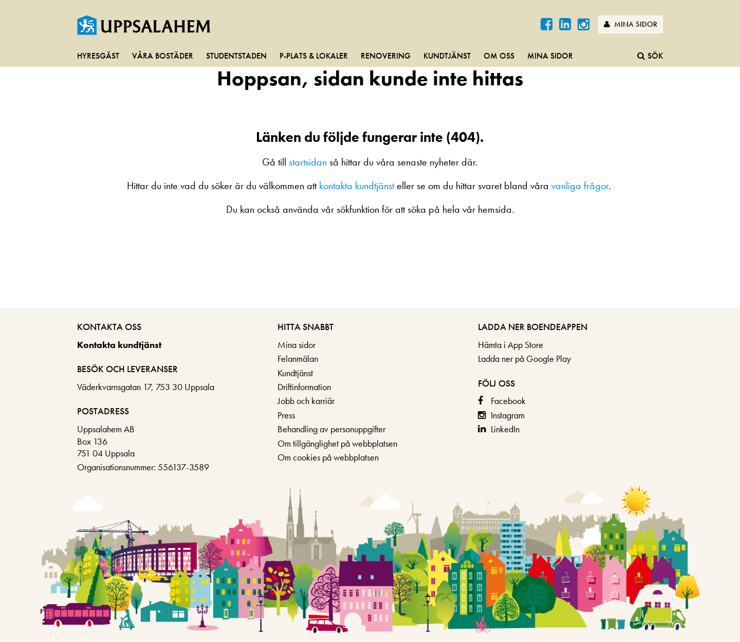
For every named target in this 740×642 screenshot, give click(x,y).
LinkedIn (505, 429)
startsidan (308, 162)
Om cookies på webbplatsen (328, 457)
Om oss (499, 55)
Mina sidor (630, 24)
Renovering (386, 55)
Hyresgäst (98, 55)
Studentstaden (236, 55)
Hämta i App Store (510, 345)
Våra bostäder (162, 55)
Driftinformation (304, 387)
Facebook (508, 401)
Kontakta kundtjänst (119, 345)
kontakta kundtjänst (356, 185)
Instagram (508, 415)
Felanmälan (298, 358)
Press (286, 415)
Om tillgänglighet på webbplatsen (337, 443)
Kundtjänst (447, 55)
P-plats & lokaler (314, 55)
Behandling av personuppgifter (331, 429)
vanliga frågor (579, 185)
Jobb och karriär (306, 401)
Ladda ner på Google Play (524, 358)
